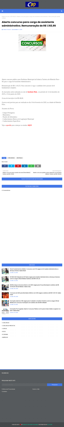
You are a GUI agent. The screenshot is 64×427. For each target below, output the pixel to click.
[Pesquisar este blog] (24, 384)
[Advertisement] (32, 66)
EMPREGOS (5, 337)
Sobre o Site (35, 389)
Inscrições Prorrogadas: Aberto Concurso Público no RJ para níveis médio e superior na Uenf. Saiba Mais (35, 309)
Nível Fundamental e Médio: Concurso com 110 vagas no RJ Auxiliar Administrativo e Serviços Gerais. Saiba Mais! (34, 270)
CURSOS (4, 328)
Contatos (4, 391)
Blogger (49, 424)
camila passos (7, 29)
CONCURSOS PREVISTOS (8, 325)
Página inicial (5, 16)
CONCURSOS (11, 158)
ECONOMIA (5, 334)
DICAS (4, 331)
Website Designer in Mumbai (30, 424)
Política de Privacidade (8, 389)
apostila (9, 125)
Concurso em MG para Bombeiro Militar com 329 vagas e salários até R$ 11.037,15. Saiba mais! (35, 294)
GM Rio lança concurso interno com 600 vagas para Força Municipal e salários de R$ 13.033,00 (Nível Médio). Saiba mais (34, 286)
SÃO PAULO (13, 16)
